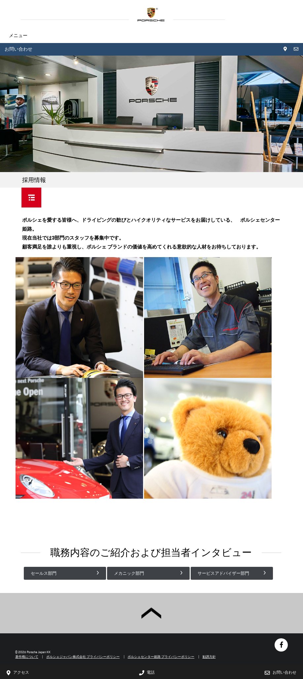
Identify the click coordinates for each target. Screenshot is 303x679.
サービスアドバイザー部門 (223, 573)
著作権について (26, 656)
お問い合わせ (18, 49)
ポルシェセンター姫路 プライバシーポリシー (161, 656)
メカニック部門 (129, 573)
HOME (151, 14)
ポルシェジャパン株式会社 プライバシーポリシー (83, 656)
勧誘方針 (209, 656)
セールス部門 (44, 573)
